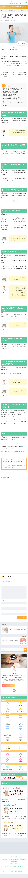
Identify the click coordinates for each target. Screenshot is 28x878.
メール (3, 606)
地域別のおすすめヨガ (20, 859)
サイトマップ (14, 868)
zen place (8, 747)
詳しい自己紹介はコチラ (8, 685)
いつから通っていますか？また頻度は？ (12, 89)
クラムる (20, 734)
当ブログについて (14, 863)
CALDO (20, 704)
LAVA (22, 446)
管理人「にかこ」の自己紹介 (10, 866)
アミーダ (8, 760)
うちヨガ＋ (20, 723)
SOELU (8, 717)
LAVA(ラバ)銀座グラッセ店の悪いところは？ (13, 98)
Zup (8, 728)
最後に (6, 105)
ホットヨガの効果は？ (8, 95)
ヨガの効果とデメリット (8, 859)
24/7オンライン (8, 734)
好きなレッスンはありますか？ (10, 94)
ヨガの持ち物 (14, 861)
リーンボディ (20, 717)
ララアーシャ (8, 755)
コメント (3, 584)
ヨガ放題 (8, 739)
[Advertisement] (14, 522)
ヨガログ (20, 728)
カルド (15, 460)
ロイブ (8, 710)
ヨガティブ (8, 723)
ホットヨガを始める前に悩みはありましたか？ (13, 88)
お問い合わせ (21, 866)
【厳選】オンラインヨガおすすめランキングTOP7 (14, 6)
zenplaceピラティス (8, 768)
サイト (3, 611)
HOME (14, 857)
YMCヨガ (20, 747)
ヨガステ (20, 739)
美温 (20, 755)
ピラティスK (20, 768)
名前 (2, 600)
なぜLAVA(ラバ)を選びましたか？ (11, 92)
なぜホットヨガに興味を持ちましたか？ (12, 91)
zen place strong (20, 710)
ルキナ (20, 760)
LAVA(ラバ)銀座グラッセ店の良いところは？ (13, 97)
